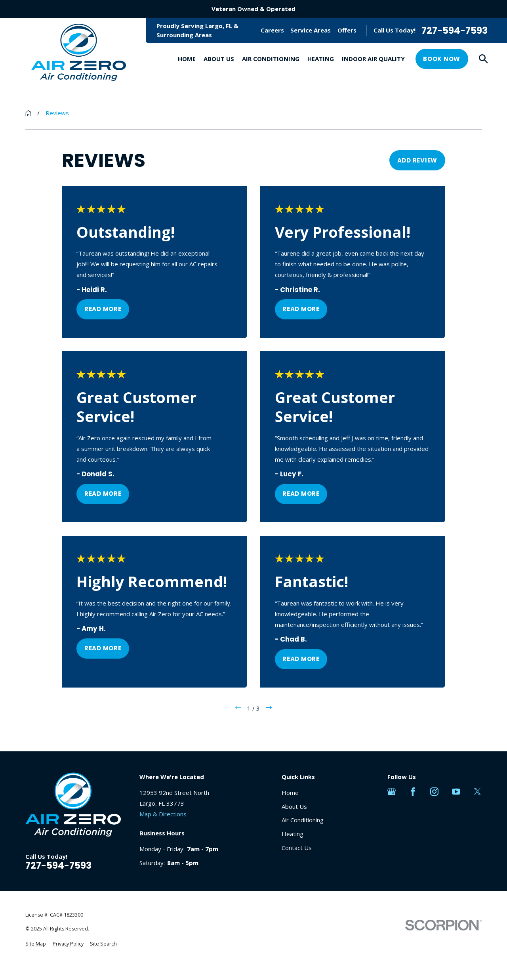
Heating (292, 834)
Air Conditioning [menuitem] (270, 59)
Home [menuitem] (187, 59)
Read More (103, 309)
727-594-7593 (454, 30)
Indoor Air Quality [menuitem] (373, 59)
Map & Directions (163, 814)
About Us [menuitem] (219, 59)
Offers (346, 30)
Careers (272, 30)
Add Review (417, 160)
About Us (294, 806)
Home (290, 793)
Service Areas (310, 30)
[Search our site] (483, 58)
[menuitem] (35, 944)
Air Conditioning (303, 820)
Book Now (441, 59)
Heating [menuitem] (320, 59)
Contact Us (297, 848)
